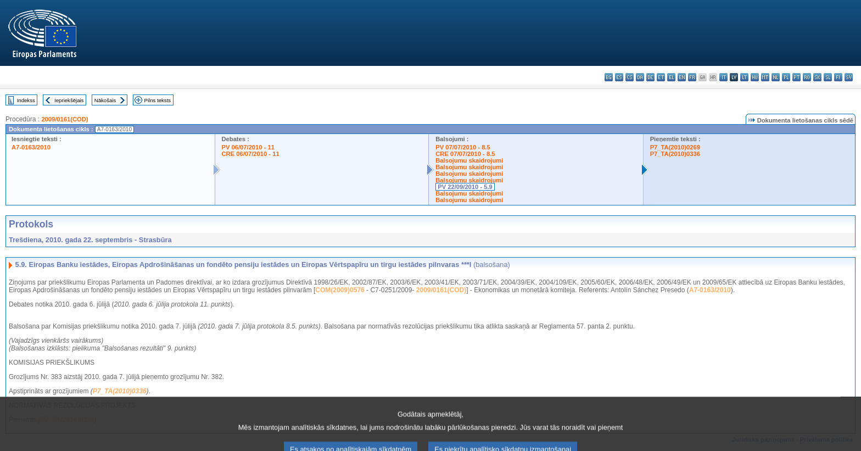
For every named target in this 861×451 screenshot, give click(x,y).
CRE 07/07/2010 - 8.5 (465, 154)
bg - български (609, 77)
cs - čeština (629, 77)
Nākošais (105, 100)
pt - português (796, 77)
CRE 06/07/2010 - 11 (250, 154)
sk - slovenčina (817, 77)
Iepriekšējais (68, 100)
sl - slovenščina (828, 77)
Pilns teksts (157, 100)
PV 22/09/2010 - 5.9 (465, 186)
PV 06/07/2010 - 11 (248, 147)
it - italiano (723, 77)
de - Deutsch (650, 77)
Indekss (26, 100)
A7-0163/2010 (31, 147)
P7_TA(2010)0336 (675, 154)
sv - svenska (849, 77)
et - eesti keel (661, 77)
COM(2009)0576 (339, 290)
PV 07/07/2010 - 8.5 (462, 147)
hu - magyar (755, 77)
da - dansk (640, 77)
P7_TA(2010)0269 (675, 147)
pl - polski (786, 77)
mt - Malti (765, 77)
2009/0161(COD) (64, 119)
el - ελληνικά (671, 77)
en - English (682, 77)
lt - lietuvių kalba (744, 77)
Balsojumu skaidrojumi (469, 160)
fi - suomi (838, 77)
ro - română (807, 77)
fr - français (692, 77)
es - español (619, 77)
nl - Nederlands (775, 77)
